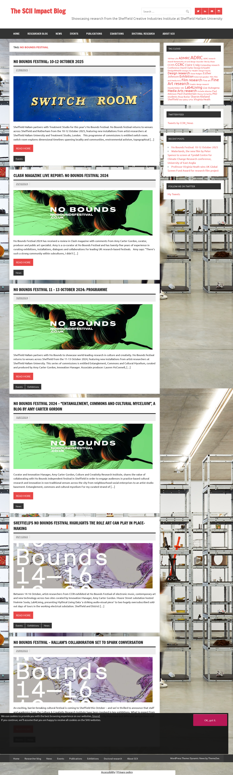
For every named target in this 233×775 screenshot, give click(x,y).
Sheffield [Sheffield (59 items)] (173, 99)
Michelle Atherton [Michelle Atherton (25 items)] (204, 91)
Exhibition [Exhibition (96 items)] (186, 76)
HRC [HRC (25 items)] (182, 88)
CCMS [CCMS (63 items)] (171, 64)
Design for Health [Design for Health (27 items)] (190, 70)
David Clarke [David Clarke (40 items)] (186, 67)
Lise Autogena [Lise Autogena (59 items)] (211, 87)
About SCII (169, 33)
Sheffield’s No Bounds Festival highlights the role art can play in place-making (79, 525)
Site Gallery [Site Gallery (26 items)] (183, 99)
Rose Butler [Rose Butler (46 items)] (184, 96)
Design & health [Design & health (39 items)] (202, 67)
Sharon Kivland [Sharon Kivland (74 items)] (200, 96)
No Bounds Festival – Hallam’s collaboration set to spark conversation (78, 642)
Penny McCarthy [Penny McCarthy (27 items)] (204, 94)
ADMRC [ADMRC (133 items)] (184, 58)
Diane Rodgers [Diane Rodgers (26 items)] (196, 73)
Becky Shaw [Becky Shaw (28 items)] (209, 61)
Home (16, 33)
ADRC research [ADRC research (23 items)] (209, 58)
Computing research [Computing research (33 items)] (209, 65)
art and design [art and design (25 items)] (190, 61)
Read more (23, 148)
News (59, 33)
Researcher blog (38, 33)
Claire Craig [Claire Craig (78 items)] (192, 64)
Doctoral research (143, 33)
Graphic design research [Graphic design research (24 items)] (199, 84)
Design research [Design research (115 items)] (179, 73)
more (96, 716)
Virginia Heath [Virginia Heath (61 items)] (202, 99)
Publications (94, 33)
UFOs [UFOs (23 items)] (191, 99)
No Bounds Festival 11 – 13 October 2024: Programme (60, 289)
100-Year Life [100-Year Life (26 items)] (173, 58)
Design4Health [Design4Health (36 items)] (175, 70)
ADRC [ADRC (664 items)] (196, 57)
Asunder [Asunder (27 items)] (200, 61)
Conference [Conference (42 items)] (174, 67)
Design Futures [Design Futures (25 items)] (205, 70)
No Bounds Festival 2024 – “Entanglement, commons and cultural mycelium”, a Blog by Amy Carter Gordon (84, 406)
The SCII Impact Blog (38, 11)
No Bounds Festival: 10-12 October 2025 (48, 61)
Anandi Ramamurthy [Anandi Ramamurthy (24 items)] (176, 61)
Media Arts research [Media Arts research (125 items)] (182, 91)
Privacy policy (125, 772)
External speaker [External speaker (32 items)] (201, 76)
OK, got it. (210, 720)
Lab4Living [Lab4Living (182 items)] (193, 87)
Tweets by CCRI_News (180, 122)
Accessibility (108, 772)
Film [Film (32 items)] (211, 76)
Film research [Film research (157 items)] (192, 80)
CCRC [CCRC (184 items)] (179, 64)
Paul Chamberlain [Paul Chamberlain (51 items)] (187, 93)
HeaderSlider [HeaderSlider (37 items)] (174, 87)
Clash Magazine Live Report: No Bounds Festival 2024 (60, 175)
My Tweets (174, 194)
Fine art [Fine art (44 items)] (207, 80)
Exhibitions (117, 33)
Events (74, 33)
